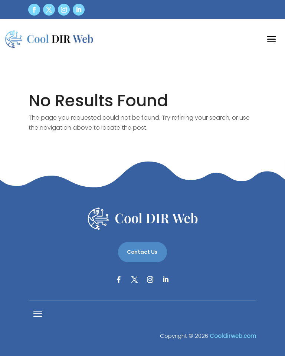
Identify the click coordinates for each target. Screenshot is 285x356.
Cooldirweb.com (233, 336)
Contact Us (142, 252)
